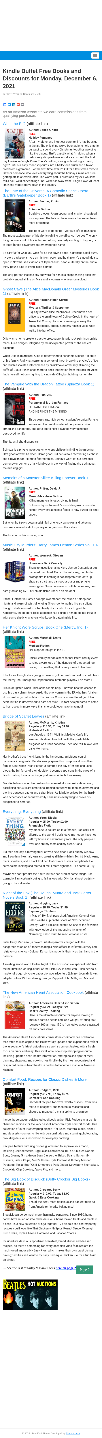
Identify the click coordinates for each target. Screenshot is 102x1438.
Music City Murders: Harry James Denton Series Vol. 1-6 (50, 545)
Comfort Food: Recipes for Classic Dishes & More (45, 1079)
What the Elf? (14, 124)
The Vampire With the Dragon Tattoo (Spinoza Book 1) (48, 384)
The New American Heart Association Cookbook (43, 992)
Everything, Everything (22, 811)
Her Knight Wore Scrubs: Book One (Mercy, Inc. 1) (45, 627)
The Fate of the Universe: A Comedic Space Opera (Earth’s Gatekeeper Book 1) (45, 193)
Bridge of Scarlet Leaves (23, 716)
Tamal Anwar (73, 1433)
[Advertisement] (51, 25)
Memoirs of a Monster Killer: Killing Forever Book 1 (45, 478)
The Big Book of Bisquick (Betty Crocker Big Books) (46, 1179)
